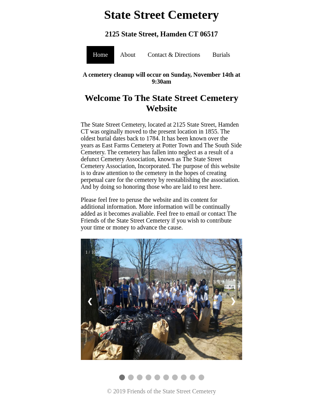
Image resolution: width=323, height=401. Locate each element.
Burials (221, 54)
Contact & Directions (174, 54)
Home (100, 54)
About (128, 54)
